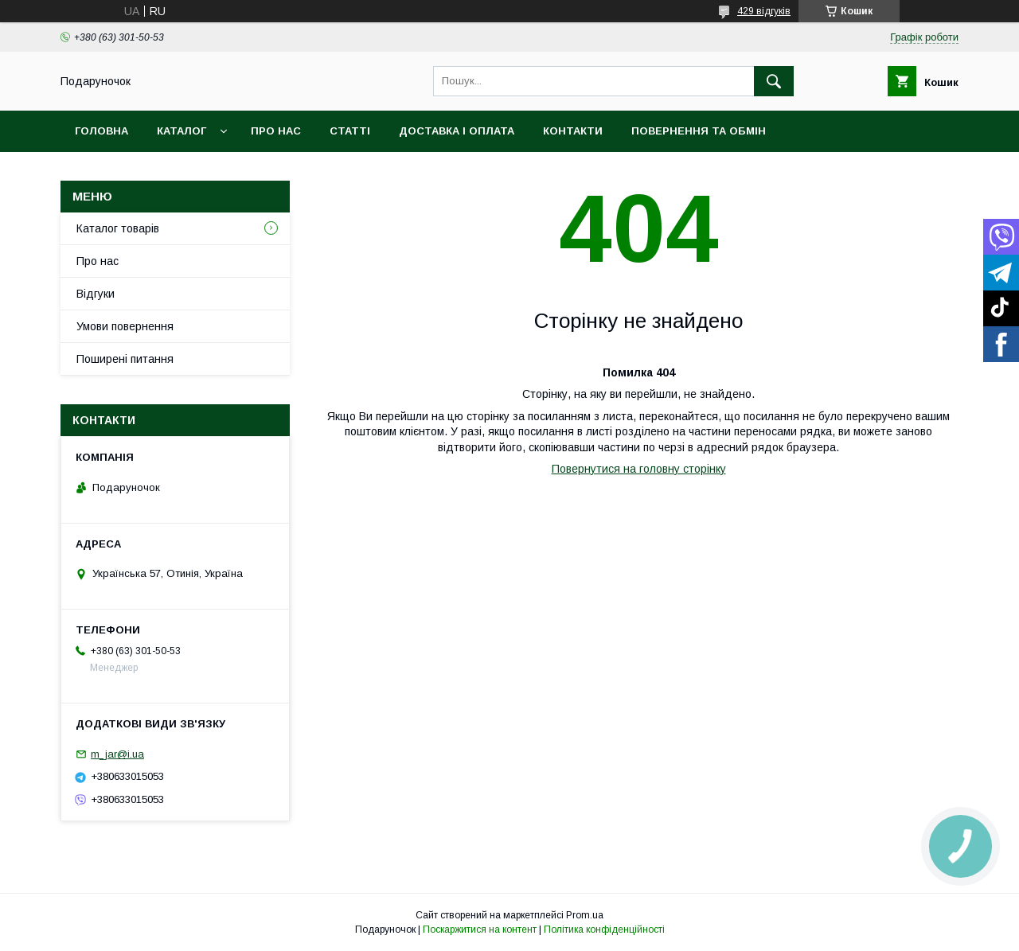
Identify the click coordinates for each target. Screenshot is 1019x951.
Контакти (573, 131)
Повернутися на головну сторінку (639, 468)
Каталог (181, 131)
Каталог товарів (117, 228)
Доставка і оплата (456, 131)
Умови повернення (125, 326)
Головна (101, 131)
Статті (350, 131)
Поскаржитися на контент (480, 929)
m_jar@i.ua (117, 754)
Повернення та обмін (698, 131)
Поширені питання (125, 359)
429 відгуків (764, 11)
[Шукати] (774, 81)
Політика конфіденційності (604, 929)
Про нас (276, 131)
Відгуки (95, 293)
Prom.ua (584, 915)
